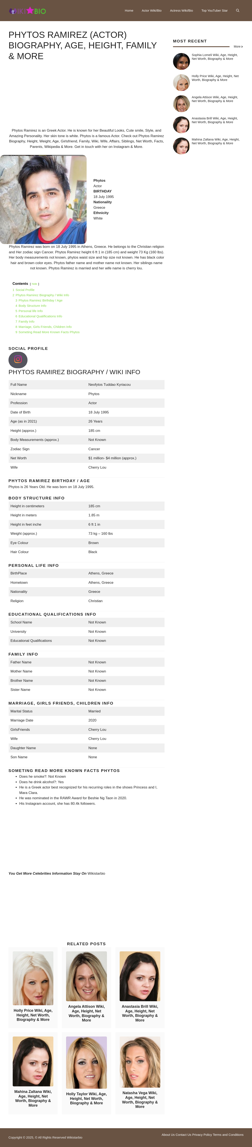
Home (129, 10)
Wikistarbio (96, 874)
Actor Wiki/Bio (152, 10)
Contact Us (183, 1134)
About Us (168, 1134)
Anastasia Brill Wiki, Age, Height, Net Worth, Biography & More (140, 1013)
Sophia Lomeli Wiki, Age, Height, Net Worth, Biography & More (215, 56)
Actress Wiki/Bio (181, 10)
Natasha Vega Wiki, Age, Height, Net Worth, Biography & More (140, 1100)
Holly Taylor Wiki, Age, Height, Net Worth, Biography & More (86, 1098)
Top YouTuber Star (214, 10)
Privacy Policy (202, 1134)
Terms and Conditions (228, 1134)
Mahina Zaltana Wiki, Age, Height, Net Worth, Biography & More (33, 1098)
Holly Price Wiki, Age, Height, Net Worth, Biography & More (33, 1015)
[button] (238, 10)
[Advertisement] (86, 98)
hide (34, 283)
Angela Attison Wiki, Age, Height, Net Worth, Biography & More (86, 1013)
